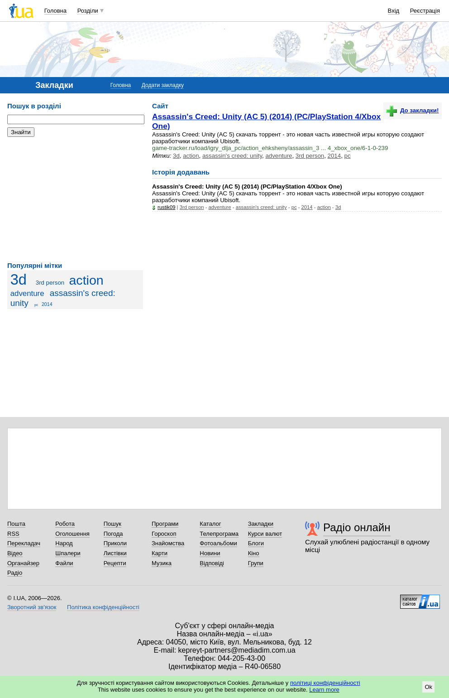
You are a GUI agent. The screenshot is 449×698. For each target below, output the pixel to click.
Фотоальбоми (218, 543)
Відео (15, 553)
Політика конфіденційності (103, 607)
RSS (13, 533)
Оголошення (72, 533)
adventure (27, 293)
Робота (65, 523)
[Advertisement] (75, 199)
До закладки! (412, 110)
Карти (159, 553)
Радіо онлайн (357, 527)
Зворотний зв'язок (31, 607)
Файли (64, 563)
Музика (162, 563)
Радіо (14, 572)
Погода (113, 533)
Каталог (210, 523)
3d (18, 279)
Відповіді (212, 563)
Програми (165, 523)
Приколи (115, 543)
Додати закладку (163, 85)
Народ (63, 543)
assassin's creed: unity (232, 155)
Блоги (256, 543)
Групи (255, 563)
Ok (428, 686)
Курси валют (265, 533)
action (86, 280)
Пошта (16, 523)
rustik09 (166, 207)
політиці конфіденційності (325, 682)
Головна (55, 10)
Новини (210, 553)
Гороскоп (164, 533)
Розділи (87, 10)
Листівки (115, 553)
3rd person (50, 282)
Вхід (394, 10)
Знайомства (168, 543)
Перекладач (23, 543)
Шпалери (68, 553)
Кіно (253, 553)
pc (36, 305)
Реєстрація (425, 10)
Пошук (112, 523)
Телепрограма (219, 533)
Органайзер (23, 563)
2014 (47, 304)
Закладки (260, 523)
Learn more (324, 689)
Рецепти (115, 563)
